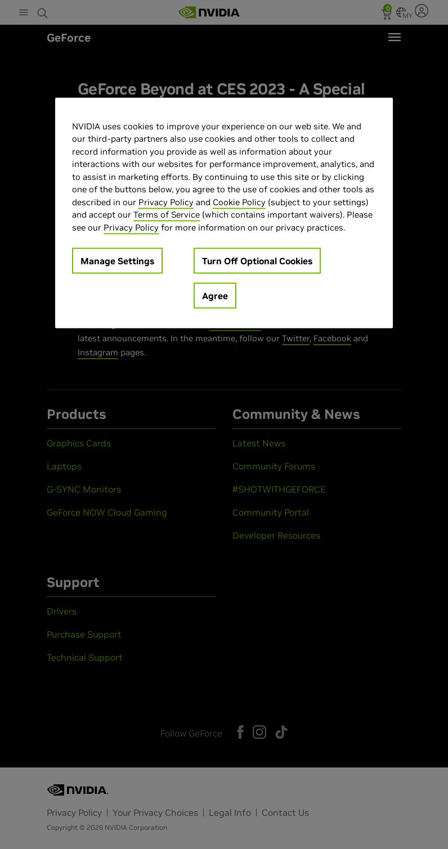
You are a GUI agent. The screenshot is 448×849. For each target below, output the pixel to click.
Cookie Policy (239, 201)
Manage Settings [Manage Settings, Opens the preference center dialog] (117, 261)
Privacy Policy (166, 201)
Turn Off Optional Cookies (257, 261)
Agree (215, 295)
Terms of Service (166, 214)
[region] (224, 212)
